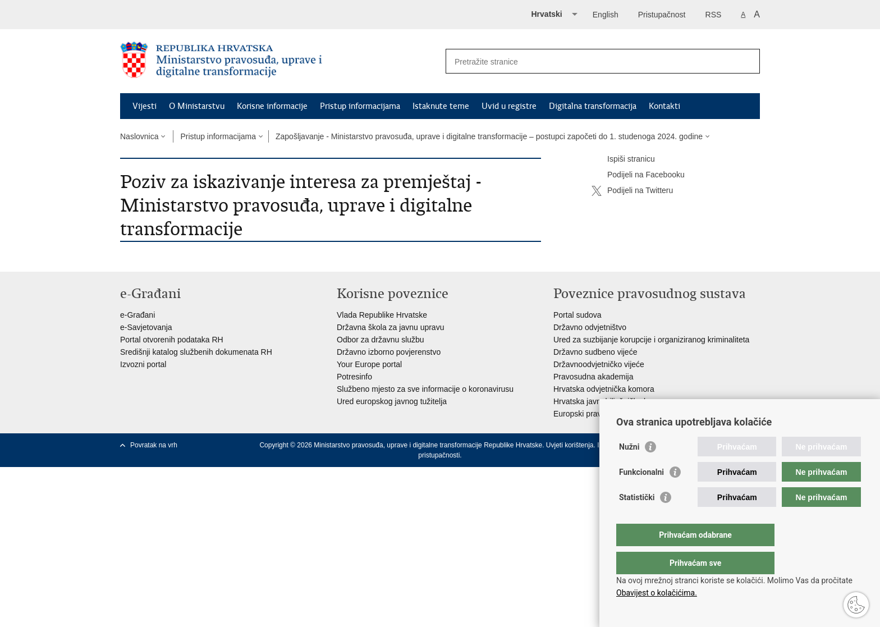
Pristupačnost (662, 14)
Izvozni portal (143, 364)
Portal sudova (577, 314)
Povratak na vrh (153, 445)
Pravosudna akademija (593, 376)
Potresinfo (354, 376)
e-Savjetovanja (146, 327)
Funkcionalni (641, 494)
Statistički (636, 519)
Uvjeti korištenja (570, 445)
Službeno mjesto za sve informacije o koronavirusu (425, 389)
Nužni (629, 469)
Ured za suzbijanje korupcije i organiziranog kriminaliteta (651, 339)
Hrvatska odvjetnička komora (603, 389)
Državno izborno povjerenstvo (389, 351)
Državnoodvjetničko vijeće (598, 364)
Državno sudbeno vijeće (595, 351)
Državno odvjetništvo (589, 327)
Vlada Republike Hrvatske (382, 314)
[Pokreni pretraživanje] (747, 61)
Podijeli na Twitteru (632, 191)
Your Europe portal (369, 364)
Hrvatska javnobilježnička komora (611, 401)
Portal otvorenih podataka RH (171, 339)
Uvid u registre (509, 106)
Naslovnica (139, 136)
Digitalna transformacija (592, 106)
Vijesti (144, 106)
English (605, 14)
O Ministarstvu (196, 106)
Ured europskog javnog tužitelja (392, 401)
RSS (713, 14)
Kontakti (664, 106)
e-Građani (137, 314)
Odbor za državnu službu (380, 339)
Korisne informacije (272, 106)
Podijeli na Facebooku (638, 175)
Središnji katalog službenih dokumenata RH (196, 351)
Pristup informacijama (360, 106)
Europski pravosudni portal (600, 413)
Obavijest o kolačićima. (656, 592)
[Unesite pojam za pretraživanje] (590, 61)
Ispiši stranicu (623, 159)
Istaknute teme (440, 106)
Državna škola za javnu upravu (390, 327)
